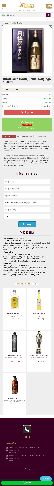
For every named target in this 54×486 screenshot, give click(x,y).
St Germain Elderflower (39, 356)
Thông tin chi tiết (8, 137)
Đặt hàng (27, 224)
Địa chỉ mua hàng (40, 137)
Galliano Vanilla (39, 313)
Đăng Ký (49, 6)
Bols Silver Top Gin (14, 313)
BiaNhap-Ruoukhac (16, 23)
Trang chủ (6, 23)
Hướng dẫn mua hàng (25, 137)
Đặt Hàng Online (27, 112)
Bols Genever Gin (14, 356)
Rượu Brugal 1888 (14, 398)
